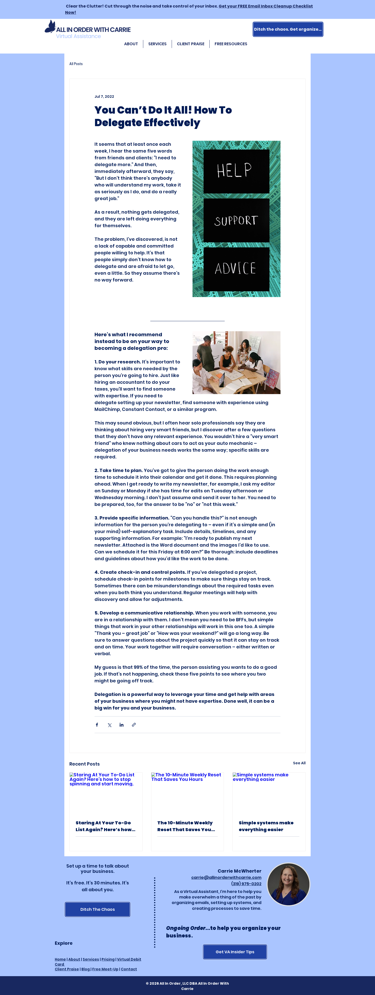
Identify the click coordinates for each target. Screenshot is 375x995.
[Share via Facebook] (97, 724)
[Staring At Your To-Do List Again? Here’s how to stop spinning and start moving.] (106, 793)
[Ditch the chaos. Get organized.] (288, 29)
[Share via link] (133, 724)
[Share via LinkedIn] (121, 724)
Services (91, 959)
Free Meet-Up (105, 969)
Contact (129, 969)
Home (60, 959)
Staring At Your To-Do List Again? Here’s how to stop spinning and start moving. (103, 826)
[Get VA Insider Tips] (235, 952)
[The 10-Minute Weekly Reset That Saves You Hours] (187, 793)
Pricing (108, 959)
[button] (230, 44)
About (74, 959)
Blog (85, 969)
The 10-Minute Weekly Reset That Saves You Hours (185, 826)
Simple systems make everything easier (266, 826)
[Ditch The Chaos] (97, 909)
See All (299, 763)
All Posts (76, 64)
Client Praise (67, 969)
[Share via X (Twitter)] (109, 724)
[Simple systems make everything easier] (269, 793)
